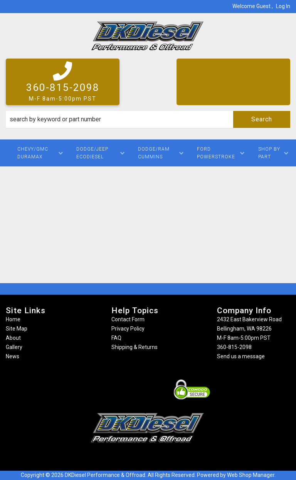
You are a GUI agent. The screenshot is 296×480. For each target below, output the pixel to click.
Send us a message (241, 356)
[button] (148, 119)
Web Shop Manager (250, 475)
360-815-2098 (234, 347)
